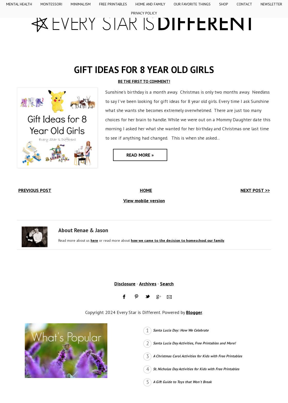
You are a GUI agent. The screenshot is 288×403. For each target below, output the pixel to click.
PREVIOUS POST (34, 190)
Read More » (140, 155)
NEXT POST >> (255, 190)
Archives (147, 284)
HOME (146, 190)
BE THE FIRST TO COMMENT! (144, 81)
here (94, 240)
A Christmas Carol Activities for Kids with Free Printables (197, 356)
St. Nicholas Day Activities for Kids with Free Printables (196, 369)
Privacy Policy (144, 13)
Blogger (194, 312)
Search (167, 284)
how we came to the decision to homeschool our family (177, 240)
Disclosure (124, 284)
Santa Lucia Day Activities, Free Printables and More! (194, 343)
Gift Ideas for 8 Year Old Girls (144, 69)
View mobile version (144, 201)
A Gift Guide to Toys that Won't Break (182, 382)
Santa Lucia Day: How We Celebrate (181, 330)
